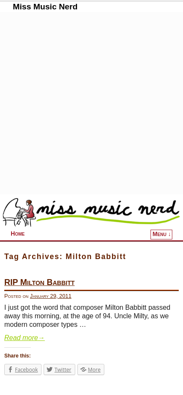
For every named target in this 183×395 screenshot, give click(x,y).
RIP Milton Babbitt (39, 282)
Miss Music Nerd (45, 6)
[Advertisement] (91, 103)
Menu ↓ (162, 234)
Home (18, 234)
